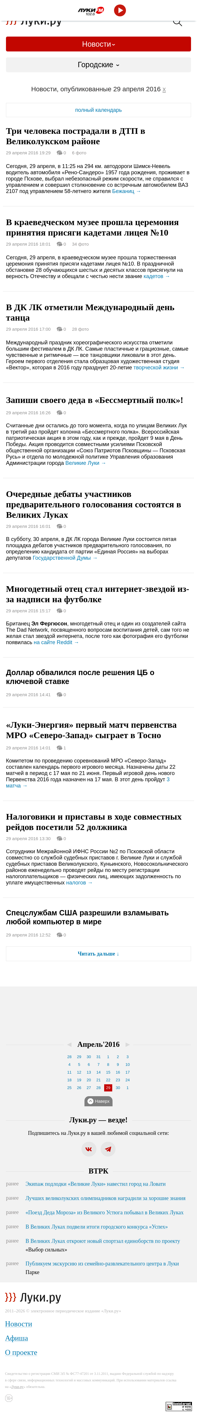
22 (108, 1080)
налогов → (79, 883)
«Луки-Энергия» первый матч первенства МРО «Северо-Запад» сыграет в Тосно (91, 730)
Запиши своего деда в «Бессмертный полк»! (94, 400)
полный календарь (98, 110)
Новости (96, 44)
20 (89, 1080)
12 (79, 1072)
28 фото (80, 329)
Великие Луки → (85, 463)
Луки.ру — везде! (98, 1120)
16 (118, 1072)
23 (118, 1080)
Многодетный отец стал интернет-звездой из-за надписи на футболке (97, 594)
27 (89, 1087)
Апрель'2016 (98, 1044)
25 (69, 1087)
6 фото (79, 152)
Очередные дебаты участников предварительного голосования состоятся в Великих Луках (93, 504)
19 (79, 1080)
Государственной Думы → (65, 558)
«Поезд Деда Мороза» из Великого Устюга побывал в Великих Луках (105, 1212)
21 (98, 1080)
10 (127, 1064)
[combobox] (98, 64)
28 (69, 1057)
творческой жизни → (159, 368)
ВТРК (98, 1171)
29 (79, 1057)
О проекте (21, 1352)
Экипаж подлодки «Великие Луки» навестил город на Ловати (96, 1184)
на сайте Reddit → (56, 642)
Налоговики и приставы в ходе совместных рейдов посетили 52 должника (94, 822)
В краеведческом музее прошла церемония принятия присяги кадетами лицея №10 (92, 227)
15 (108, 1072)
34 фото (80, 244)
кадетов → (157, 276)
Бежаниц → (126, 191)
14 (98, 1072)
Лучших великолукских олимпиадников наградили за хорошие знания (106, 1198)
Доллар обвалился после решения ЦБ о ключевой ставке (80, 676)
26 (79, 1087)
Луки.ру (17, 1387)
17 (127, 1072)
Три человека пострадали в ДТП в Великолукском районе (75, 136)
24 (127, 1080)
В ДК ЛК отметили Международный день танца (90, 312)
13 (89, 1072)
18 (69, 1080)
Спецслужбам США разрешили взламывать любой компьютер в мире (87, 917)
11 (69, 1072)
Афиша (16, 1338)
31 (98, 1057)
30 (89, 1057)
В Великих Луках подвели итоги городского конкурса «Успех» (97, 1227)
